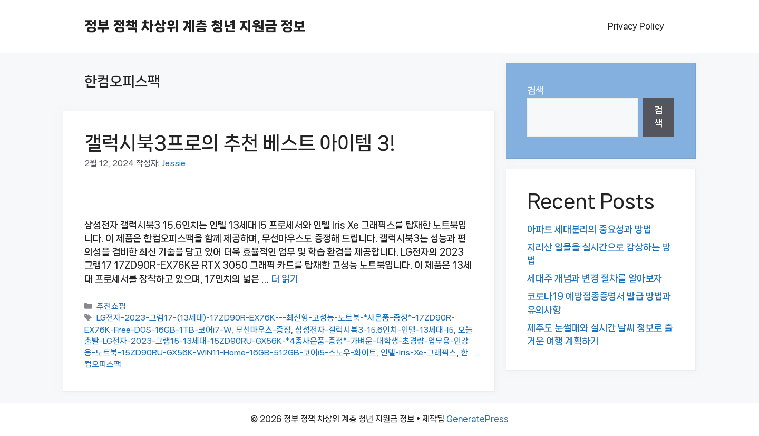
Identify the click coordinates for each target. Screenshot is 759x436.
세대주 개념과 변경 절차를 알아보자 (594, 278)
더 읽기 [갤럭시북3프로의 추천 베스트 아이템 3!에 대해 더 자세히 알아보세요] (284, 279)
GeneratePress (477, 418)
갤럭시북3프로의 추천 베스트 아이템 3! (239, 143)
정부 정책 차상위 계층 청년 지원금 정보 (195, 26)
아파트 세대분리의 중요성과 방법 (589, 229)
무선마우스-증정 (263, 330)
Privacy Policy (636, 26)
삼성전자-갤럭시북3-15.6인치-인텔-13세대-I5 (374, 330)
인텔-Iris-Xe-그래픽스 (418, 352)
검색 (535, 90)
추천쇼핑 (111, 307)
